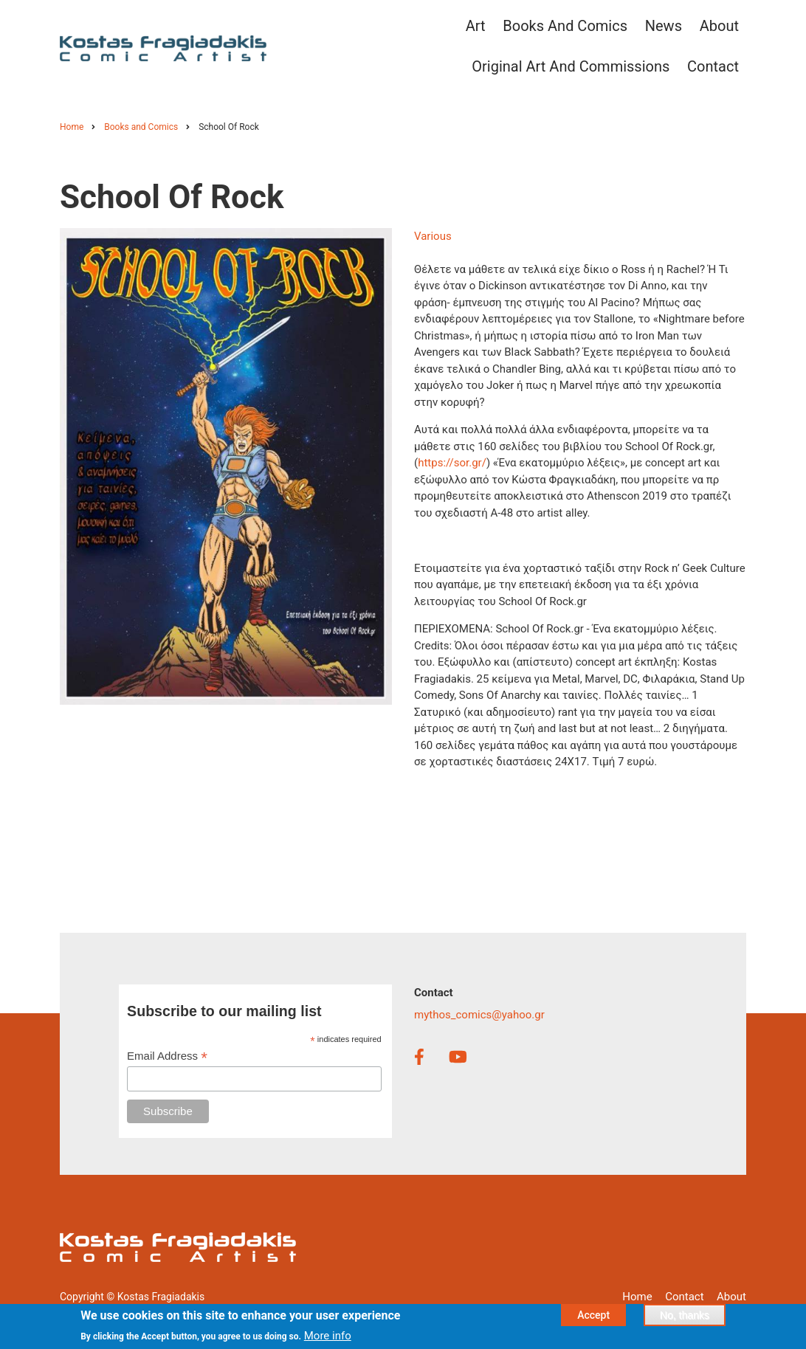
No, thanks (684, 1318)
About (731, 1296)
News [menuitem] (663, 26)
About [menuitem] (719, 26)
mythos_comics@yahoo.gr (479, 1014)
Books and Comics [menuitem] (565, 26)
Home (637, 1296)
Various (433, 236)
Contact (684, 1296)
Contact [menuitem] (713, 66)
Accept (593, 1318)
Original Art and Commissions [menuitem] (570, 66)
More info (327, 1339)
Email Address (167, 1056)
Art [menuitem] (476, 26)
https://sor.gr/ (452, 462)
